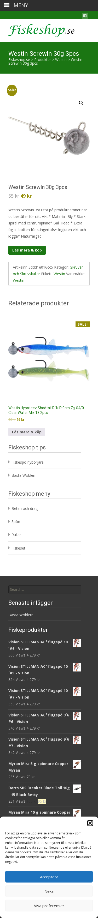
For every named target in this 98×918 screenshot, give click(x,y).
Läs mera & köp (27, 250)
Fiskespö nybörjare (27, 462)
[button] (90, 823)
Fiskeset (18, 548)
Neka (49, 891)
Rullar (16, 534)
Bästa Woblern (24, 475)
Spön (15, 521)
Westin (59, 273)
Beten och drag (24, 508)
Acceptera (49, 876)
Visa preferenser (49, 905)
